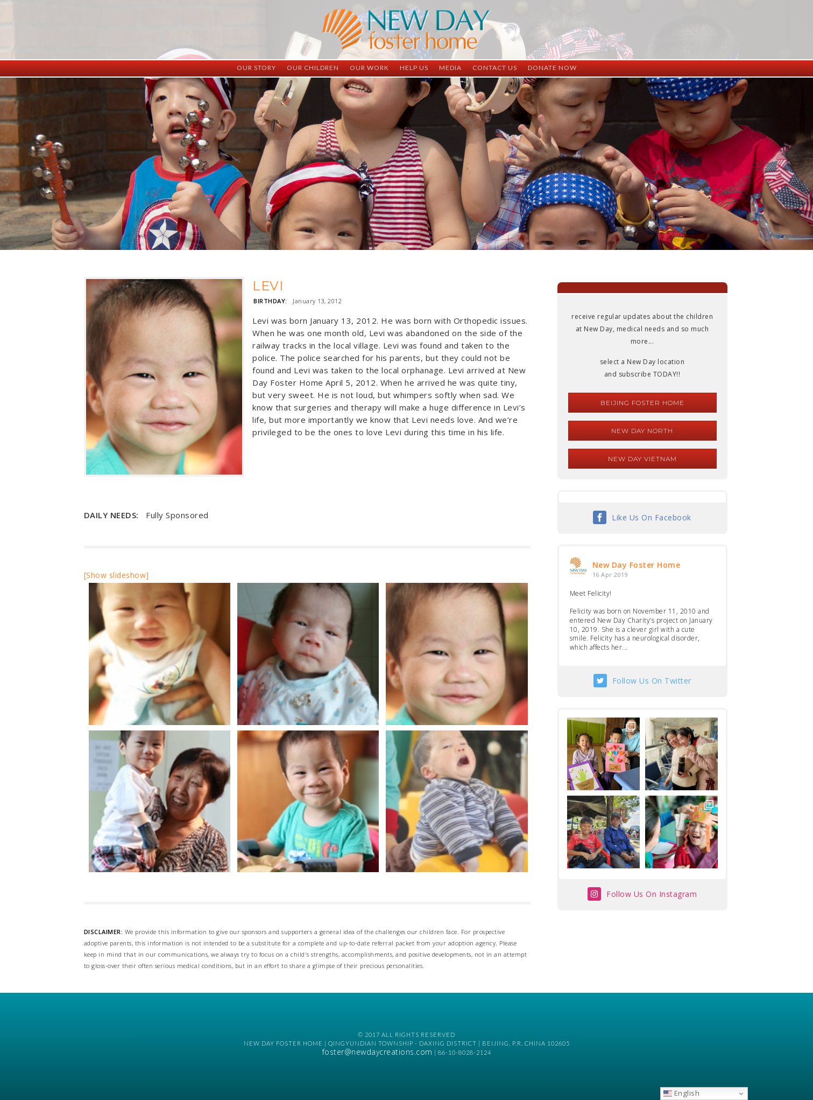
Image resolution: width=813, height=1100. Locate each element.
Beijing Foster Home (642, 403)
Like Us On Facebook (651, 517)
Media (450, 68)
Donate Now (552, 68)
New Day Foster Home (636, 565)
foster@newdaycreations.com (377, 1052)
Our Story (256, 68)
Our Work (369, 68)
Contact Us (494, 68)
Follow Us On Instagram (651, 894)
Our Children (313, 68)
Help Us (414, 68)
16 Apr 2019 (610, 574)
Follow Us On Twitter (651, 681)
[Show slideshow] (116, 575)
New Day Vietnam (642, 459)
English (681, 1093)
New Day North (642, 431)
